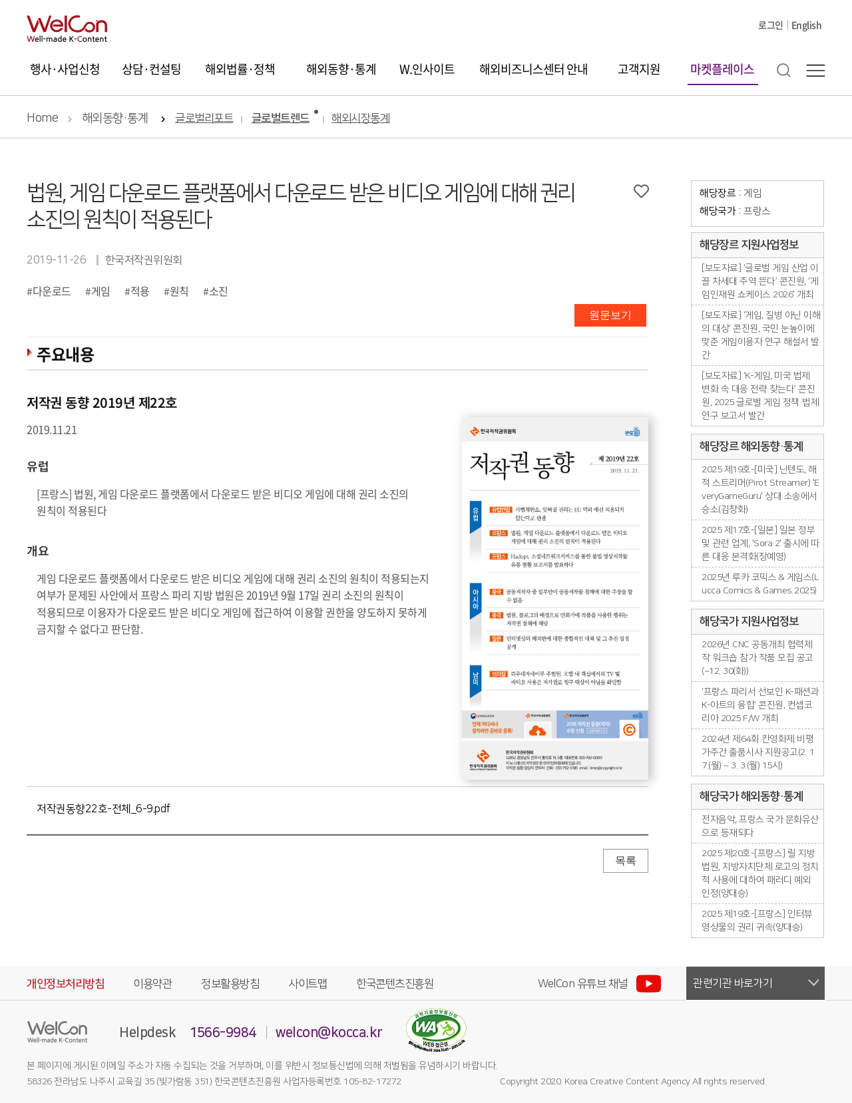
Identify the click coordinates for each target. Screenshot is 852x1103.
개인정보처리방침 (65, 984)
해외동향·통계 (341, 69)
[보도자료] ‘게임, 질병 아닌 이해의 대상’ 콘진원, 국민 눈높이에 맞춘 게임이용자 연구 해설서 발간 (761, 335)
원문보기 (610, 315)
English (806, 24)
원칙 (179, 291)
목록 (625, 860)
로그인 (770, 24)
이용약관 (152, 984)
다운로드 (52, 291)
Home (42, 118)
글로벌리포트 (204, 118)
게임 (100, 291)
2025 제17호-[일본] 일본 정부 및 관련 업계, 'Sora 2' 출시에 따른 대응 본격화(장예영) (760, 543)
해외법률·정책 (240, 69)
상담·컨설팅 (151, 69)
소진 (218, 291)
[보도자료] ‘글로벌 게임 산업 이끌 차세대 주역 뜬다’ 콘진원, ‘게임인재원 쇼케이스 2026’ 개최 (760, 281)
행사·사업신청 (65, 69)
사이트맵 (307, 984)
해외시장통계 (360, 118)
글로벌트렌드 (281, 118)
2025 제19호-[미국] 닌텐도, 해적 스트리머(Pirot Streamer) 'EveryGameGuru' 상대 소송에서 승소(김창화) (760, 489)
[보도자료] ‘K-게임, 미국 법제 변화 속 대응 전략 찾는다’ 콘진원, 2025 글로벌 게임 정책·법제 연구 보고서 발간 (760, 396)
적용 (140, 291)
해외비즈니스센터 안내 (533, 69)
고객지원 (639, 69)
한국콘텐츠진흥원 (394, 984)
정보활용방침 (230, 984)
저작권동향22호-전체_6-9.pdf (103, 809)
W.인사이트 (427, 69)
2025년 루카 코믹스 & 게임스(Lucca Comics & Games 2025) (760, 584)
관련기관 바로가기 (733, 983)
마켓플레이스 (722, 69)
